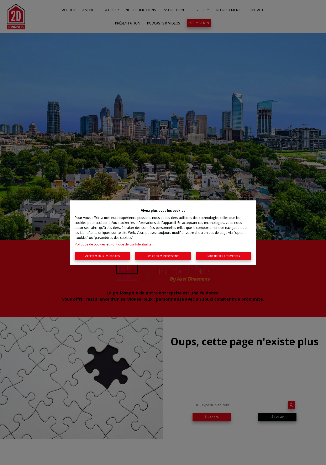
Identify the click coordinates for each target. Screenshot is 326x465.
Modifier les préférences (223, 256)
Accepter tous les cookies (102, 256)
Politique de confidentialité (131, 244)
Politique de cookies (90, 244)
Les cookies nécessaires (163, 256)
